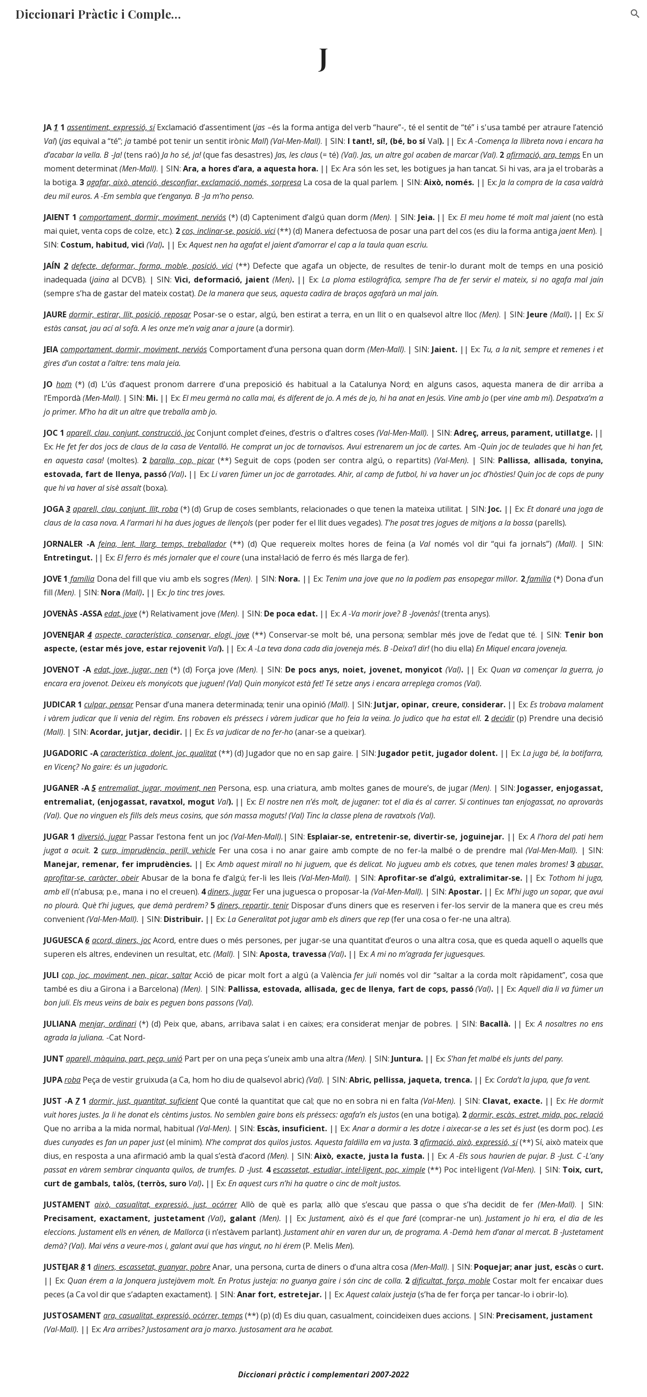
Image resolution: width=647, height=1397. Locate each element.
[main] (323, 55)
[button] (635, 14)
